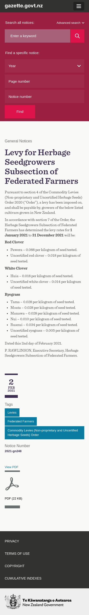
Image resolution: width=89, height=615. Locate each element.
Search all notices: (19, 22)
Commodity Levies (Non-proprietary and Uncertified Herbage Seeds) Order (43, 433)
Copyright (14, 566)
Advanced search (70, 23)
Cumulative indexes (23, 578)
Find (19, 112)
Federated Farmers (21, 421)
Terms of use (17, 553)
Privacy (12, 541)
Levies (12, 412)
